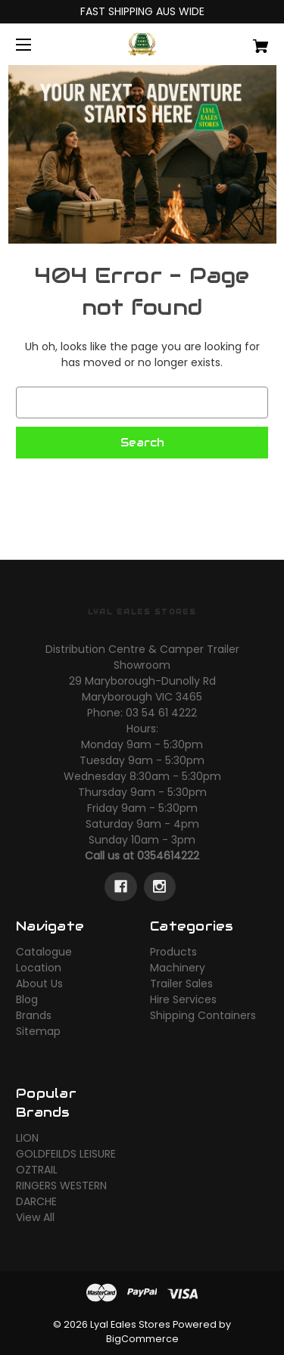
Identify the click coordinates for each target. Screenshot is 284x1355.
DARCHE (36, 1201)
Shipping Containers (203, 1015)
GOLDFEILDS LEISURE (66, 1153)
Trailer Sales (181, 983)
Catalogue (44, 951)
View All (35, 1217)
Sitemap (38, 1031)
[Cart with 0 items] (242, 40)
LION (27, 1137)
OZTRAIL (37, 1169)
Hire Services (183, 999)
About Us (39, 983)
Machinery (177, 967)
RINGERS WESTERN (61, 1185)
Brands (33, 1015)
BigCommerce (142, 1338)
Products (173, 951)
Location (38, 967)
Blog (27, 999)
